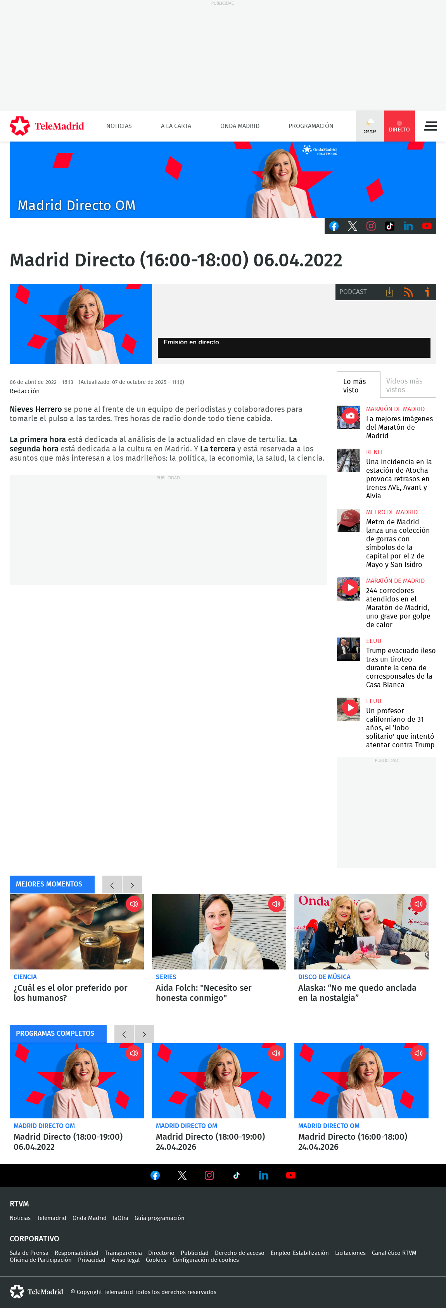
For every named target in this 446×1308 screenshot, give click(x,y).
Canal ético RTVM (394, 1253)
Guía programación (160, 1218)
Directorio (161, 1253)
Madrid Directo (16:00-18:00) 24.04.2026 (361, 1081)
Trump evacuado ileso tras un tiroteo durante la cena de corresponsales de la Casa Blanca (348, 649)
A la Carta (176, 126)
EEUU (374, 641)
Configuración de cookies (206, 1260)
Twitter (352, 226)
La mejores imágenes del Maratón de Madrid (399, 428)
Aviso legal (126, 1260)
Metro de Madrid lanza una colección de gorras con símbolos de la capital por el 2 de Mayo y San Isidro (348, 520)
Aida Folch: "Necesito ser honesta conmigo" (219, 931)
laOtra (120, 1218)
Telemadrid (51, 1218)
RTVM (19, 1204)
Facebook (334, 226)
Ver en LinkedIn (263, 1175)
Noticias (119, 126)
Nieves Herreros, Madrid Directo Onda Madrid (81, 324)
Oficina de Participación (41, 1260)
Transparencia (123, 1253)
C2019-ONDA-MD (223, 180)
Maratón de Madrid (395, 409)
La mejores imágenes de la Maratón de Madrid (348, 417)
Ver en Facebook (155, 1177)
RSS (408, 292)
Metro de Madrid (392, 512)
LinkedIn (408, 226)
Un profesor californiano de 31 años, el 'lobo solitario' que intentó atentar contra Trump (348, 709)
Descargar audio (389, 292)
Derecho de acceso (239, 1253)
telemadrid (36, 1291)
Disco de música (324, 977)
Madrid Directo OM (44, 1126)
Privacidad (91, 1260)
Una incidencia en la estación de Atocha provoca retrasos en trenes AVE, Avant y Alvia (348, 460)
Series (166, 977)
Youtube (427, 226)
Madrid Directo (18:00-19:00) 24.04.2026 (219, 1081)
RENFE (375, 452)
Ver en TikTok (236, 1177)
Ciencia (25, 977)
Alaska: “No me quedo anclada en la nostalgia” (361, 931)
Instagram (371, 226)
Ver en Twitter (182, 1177)
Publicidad (195, 1253)
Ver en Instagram (209, 1175)
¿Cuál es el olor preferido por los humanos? (77, 931)
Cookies (156, 1260)
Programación (311, 126)
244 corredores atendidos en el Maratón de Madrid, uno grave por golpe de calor (348, 589)
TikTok (389, 226)
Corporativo (34, 1239)
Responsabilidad (77, 1253)
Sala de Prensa (29, 1253)
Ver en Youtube (291, 1175)
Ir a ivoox (427, 292)
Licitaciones (350, 1253)
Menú (430, 126)
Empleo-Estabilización (300, 1253)
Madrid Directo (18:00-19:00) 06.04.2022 (77, 1081)
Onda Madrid (239, 126)
